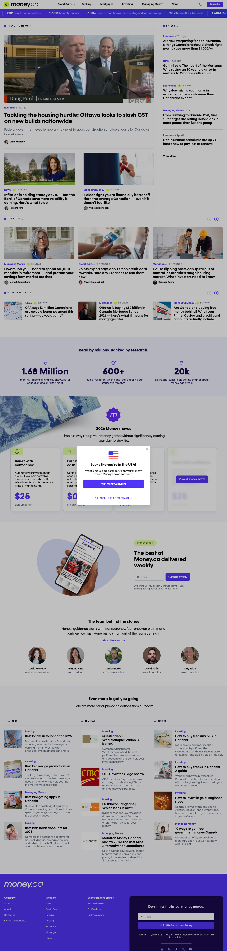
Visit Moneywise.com (113, 484)
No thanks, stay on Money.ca (113, 498)
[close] (147, 449)
